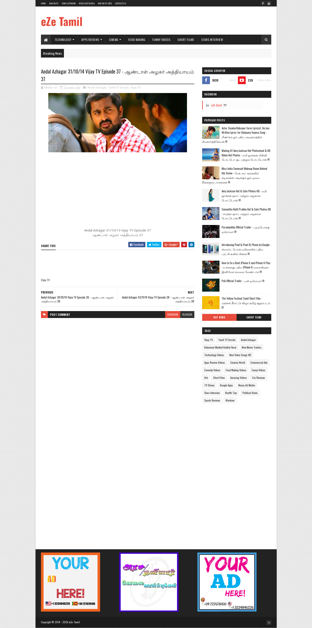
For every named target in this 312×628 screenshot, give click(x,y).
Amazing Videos (238, 377)
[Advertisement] (192, 20)
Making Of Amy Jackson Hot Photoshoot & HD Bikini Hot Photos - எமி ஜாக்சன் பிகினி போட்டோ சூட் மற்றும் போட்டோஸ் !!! (246, 155)
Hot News (219, 317)
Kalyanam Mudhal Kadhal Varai (220, 347)
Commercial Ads (259, 362)
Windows (230, 400)
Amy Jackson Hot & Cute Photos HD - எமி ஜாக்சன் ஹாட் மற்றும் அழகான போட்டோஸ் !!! (244, 195)
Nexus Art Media (87, 3)
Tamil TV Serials (118, 87)
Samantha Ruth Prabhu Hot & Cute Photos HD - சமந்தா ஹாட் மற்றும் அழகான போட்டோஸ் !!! (246, 213)
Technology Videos (214, 355)
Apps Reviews (90, 39)
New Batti (53, 3)
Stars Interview (212, 39)
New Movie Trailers (252, 347)
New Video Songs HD (240, 355)
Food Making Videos (236, 370)
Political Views (250, 393)
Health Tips (231, 393)
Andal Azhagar (97, 87)
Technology (63, 39)
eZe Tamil (62, 21)
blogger (187, 314)
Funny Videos (161, 39)
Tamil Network (69, 3)
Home (43, 3)
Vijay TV (136, 87)
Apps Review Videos (214, 362)
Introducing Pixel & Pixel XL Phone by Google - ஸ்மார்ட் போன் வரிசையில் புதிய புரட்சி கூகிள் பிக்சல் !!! (246, 249)
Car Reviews (258, 377)
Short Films (185, 39)
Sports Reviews (212, 400)
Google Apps (226, 385)
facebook (172, 314)
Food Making (136, 39)
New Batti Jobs (105, 3)
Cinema (113, 39)
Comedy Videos (212, 370)
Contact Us (120, 3)
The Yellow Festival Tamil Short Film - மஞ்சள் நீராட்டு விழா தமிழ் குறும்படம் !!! (246, 303)
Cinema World (237, 362)
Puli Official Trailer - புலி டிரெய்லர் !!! (243, 281)
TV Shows (209, 385)
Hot (206, 377)
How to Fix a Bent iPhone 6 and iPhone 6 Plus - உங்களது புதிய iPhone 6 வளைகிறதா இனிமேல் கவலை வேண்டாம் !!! (246, 267)
